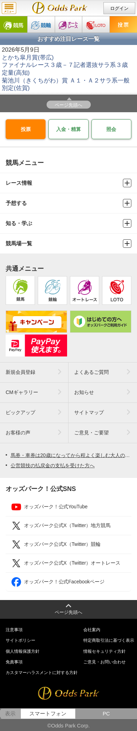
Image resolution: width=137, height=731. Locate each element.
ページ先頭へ (68, 105)
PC (106, 713)
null (60, 8)
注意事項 (14, 629)
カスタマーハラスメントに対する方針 (42, 672)
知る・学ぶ (68, 223)
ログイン (119, 8)
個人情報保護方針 (23, 651)
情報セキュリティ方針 (104, 651)
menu (9, 8)
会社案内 (91, 629)
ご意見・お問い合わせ (104, 661)
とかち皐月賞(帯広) (28, 57)
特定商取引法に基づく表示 (108, 640)
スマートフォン (47, 713)
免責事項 (14, 661)
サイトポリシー (20, 640)
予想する (68, 203)
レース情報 (68, 183)
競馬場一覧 (68, 243)
